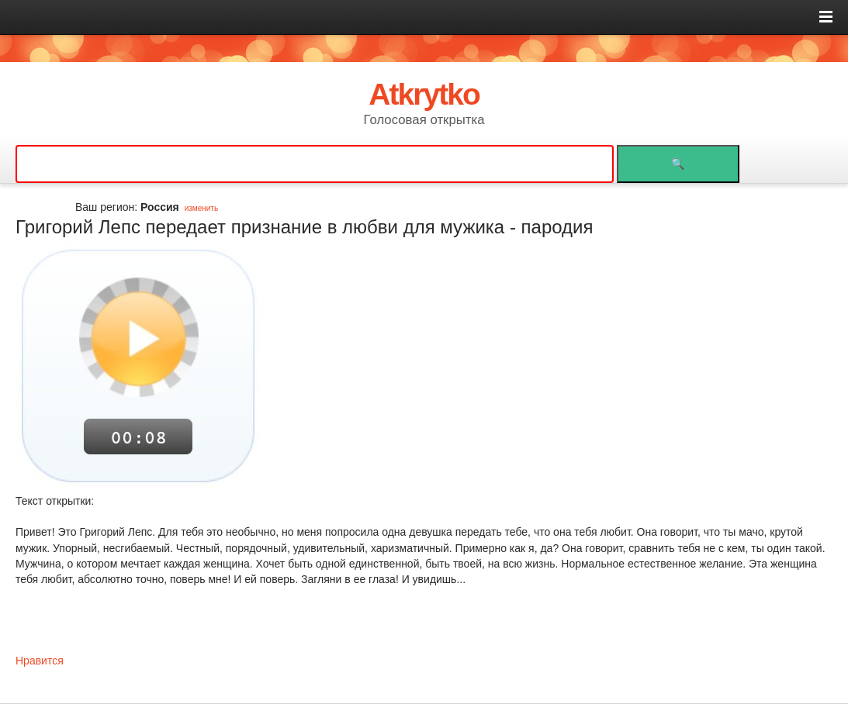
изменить (202, 208)
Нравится (40, 660)
